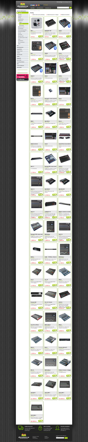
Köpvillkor (33, 7)
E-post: (57, 436)
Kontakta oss (48, 7)
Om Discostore (40, 7)
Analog (39, 10)
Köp (40, 35)
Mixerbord (35, 10)
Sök (70, 7)
